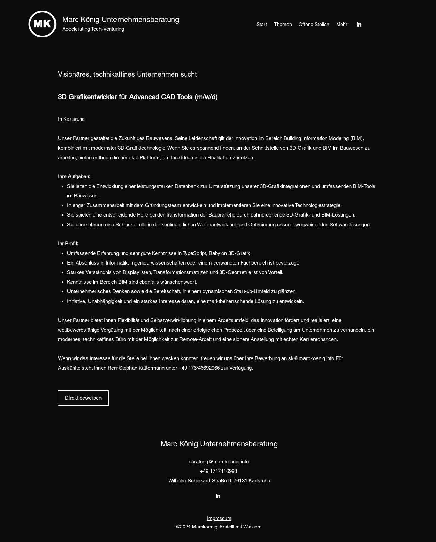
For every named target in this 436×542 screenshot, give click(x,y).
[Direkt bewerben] (83, 398)
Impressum (219, 518)
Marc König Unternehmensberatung (120, 19)
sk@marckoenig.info (311, 358)
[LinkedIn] (359, 24)
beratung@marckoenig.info (219, 461)
